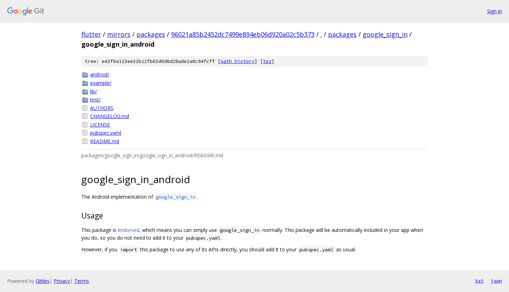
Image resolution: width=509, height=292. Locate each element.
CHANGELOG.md (109, 116)
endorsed (128, 230)
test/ (95, 99)
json (496, 281)
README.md (104, 141)
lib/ (93, 91)
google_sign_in (385, 34)
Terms (81, 281)
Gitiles (42, 281)
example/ (100, 83)
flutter (91, 34)
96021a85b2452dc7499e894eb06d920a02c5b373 (243, 34)
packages (150, 34)
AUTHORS (101, 108)
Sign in (494, 11)
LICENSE (100, 124)
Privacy (62, 281)
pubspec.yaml (105, 132)
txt (479, 281)
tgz (267, 61)
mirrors (118, 34)
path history (238, 61)
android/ (99, 74)
